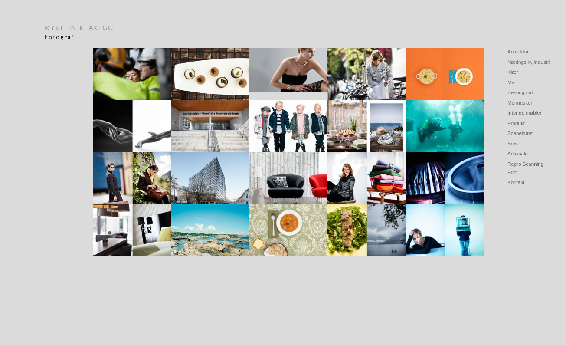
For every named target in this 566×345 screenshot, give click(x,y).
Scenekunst (520, 133)
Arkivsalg (517, 153)
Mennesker (519, 102)
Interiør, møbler (524, 112)
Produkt (516, 123)
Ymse (513, 143)
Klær (512, 72)
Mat (511, 82)
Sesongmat (520, 92)
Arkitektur (518, 51)
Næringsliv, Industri (528, 62)
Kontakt (515, 182)
